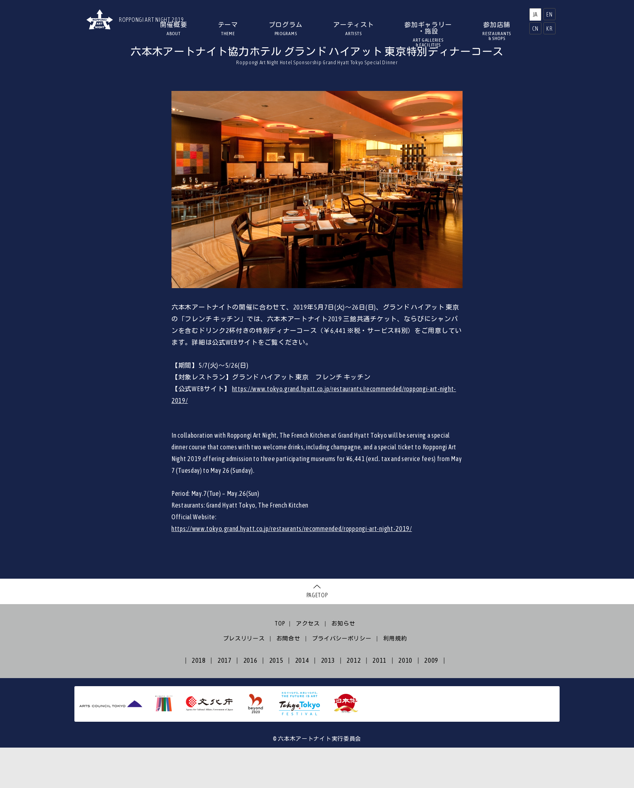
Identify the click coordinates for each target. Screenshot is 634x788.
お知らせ (343, 664)
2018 (199, 700)
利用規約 (395, 679)
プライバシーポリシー (342, 679)
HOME (136, 62)
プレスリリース (244, 679)
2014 (302, 700)
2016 (250, 700)
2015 (276, 700)
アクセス (308, 664)
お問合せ (288, 679)
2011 (379, 700)
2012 (354, 700)
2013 (328, 700)
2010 (405, 700)
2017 (225, 700)
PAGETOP (317, 635)
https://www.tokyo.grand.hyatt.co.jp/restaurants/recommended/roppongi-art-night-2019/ (291, 569)
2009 (431, 700)
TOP (280, 664)
